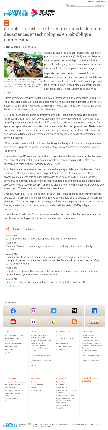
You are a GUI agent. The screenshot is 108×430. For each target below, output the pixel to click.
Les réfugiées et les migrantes (90, 379)
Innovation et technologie (90, 340)
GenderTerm (60, 408)
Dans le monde (63, 332)
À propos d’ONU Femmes (14, 335)
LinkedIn (94, 311)
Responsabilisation (11, 346)
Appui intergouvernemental (91, 343)
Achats (7, 352)
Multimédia (60, 385)
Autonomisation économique (41, 340)
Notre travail (37, 332)
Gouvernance (10, 341)
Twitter (54, 311)
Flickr (33, 321)
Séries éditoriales (37, 385)
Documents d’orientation (14, 344)
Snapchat (54, 321)
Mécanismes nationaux (13, 385)
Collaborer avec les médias (14, 401)
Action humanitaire (37, 353)
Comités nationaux (11, 398)
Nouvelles (35, 378)
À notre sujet (11, 332)
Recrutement (9, 349)
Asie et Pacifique (62, 344)
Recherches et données (90, 361)
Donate (94, 321)
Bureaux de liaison (62, 349)
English (91, 2)
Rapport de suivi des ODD (65, 395)
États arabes (60, 341)
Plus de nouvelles (12, 286)
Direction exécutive (12, 338)
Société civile (10, 387)
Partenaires (10, 378)
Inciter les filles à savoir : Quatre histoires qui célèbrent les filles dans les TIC (45, 282)
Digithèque (61, 378)
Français (104, 2)
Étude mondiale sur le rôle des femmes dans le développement (65, 400)
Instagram (33, 311)
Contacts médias (36, 390)
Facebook (13, 311)
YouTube (13, 321)
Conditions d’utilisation (41, 424)
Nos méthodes (88, 332)
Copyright (22, 424)
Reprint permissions (63, 405)
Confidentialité (56, 424)
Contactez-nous (10, 355)
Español (97, 2)
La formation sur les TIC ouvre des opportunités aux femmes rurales (41, 238)
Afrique (58, 335)
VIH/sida (34, 365)
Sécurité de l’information (81, 424)
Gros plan (34, 387)
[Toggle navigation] (6, 23)
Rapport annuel (61, 387)
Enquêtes (67, 424)
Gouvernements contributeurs (15, 382)
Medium (74, 311)
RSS (74, 321)
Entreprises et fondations (14, 390)
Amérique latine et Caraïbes (65, 338)
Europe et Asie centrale (64, 346)
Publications (60, 382)
